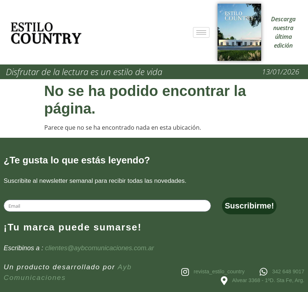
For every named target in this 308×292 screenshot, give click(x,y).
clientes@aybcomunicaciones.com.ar (99, 248)
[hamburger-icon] (201, 32)
